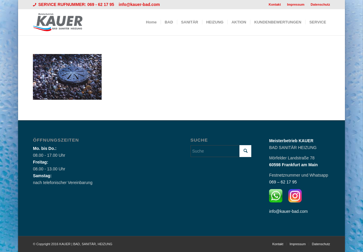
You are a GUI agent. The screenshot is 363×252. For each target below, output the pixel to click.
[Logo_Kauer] (61, 22)
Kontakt (275, 4)
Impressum (296, 4)
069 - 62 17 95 (101, 4)
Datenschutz (320, 4)
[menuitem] (275, 4)
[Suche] (221, 151)
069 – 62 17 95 (283, 182)
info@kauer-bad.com (139, 4)
